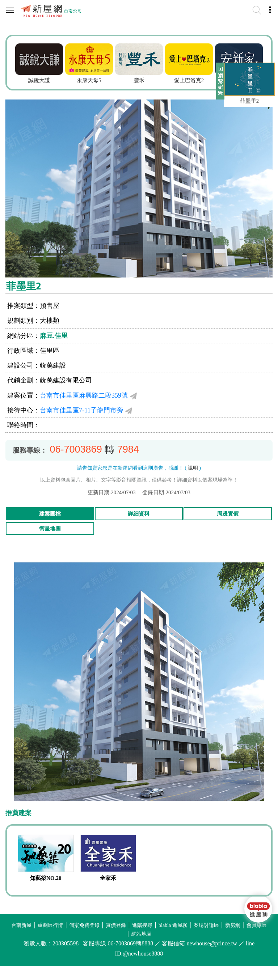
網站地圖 (141, 934)
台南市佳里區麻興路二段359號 (84, 395)
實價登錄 (116, 925)
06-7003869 (76, 449)
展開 (219, 84)
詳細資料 (138, 514)
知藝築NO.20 (45, 878)
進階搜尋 (142, 925)
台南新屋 (21, 925)
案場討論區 (206, 925)
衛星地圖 (50, 528)
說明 (193, 468)
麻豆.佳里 (54, 335)
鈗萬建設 (53, 365)
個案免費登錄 (84, 925)
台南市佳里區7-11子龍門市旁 (81, 410)
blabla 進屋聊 (173, 925)
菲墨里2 (249, 101)
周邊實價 (228, 514)
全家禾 (108, 878)
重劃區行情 (50, 925)
